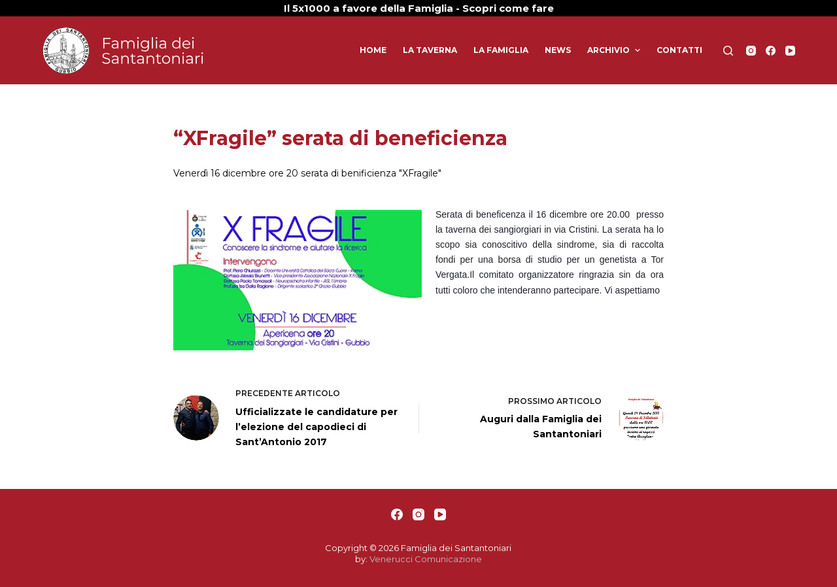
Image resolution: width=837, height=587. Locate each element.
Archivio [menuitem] (615, 50)
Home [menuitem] (373, 50)
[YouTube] (790, 51)
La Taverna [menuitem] (430, 50)
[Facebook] (771, 51)
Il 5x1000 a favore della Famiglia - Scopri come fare (419, 8)
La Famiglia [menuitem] (500, 50)
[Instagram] (751, 51)
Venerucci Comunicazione (425, 559)
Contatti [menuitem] (679, 50)
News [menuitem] (558, 50)
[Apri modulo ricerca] (728, 51)
